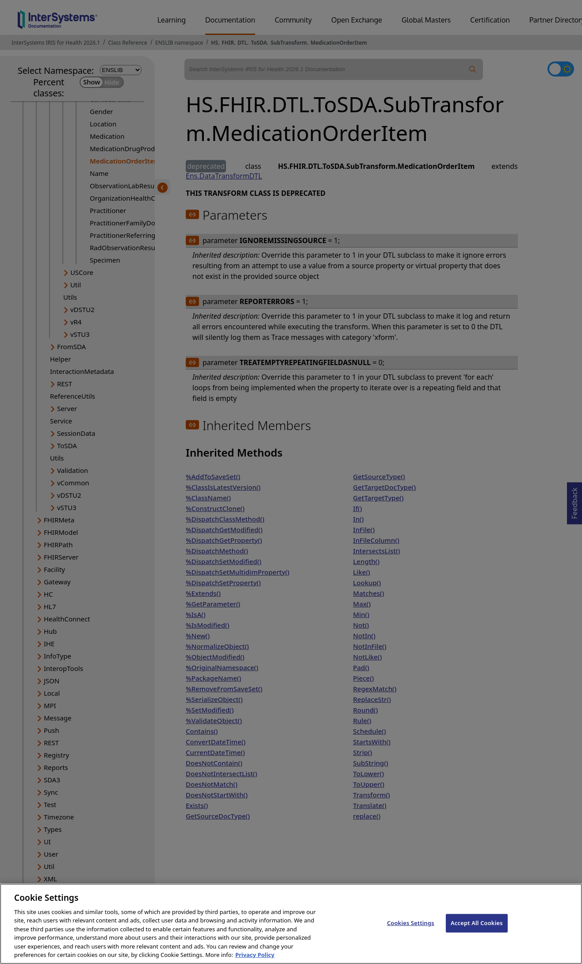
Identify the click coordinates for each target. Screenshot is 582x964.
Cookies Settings (410, 932)
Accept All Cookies (477, 932)
